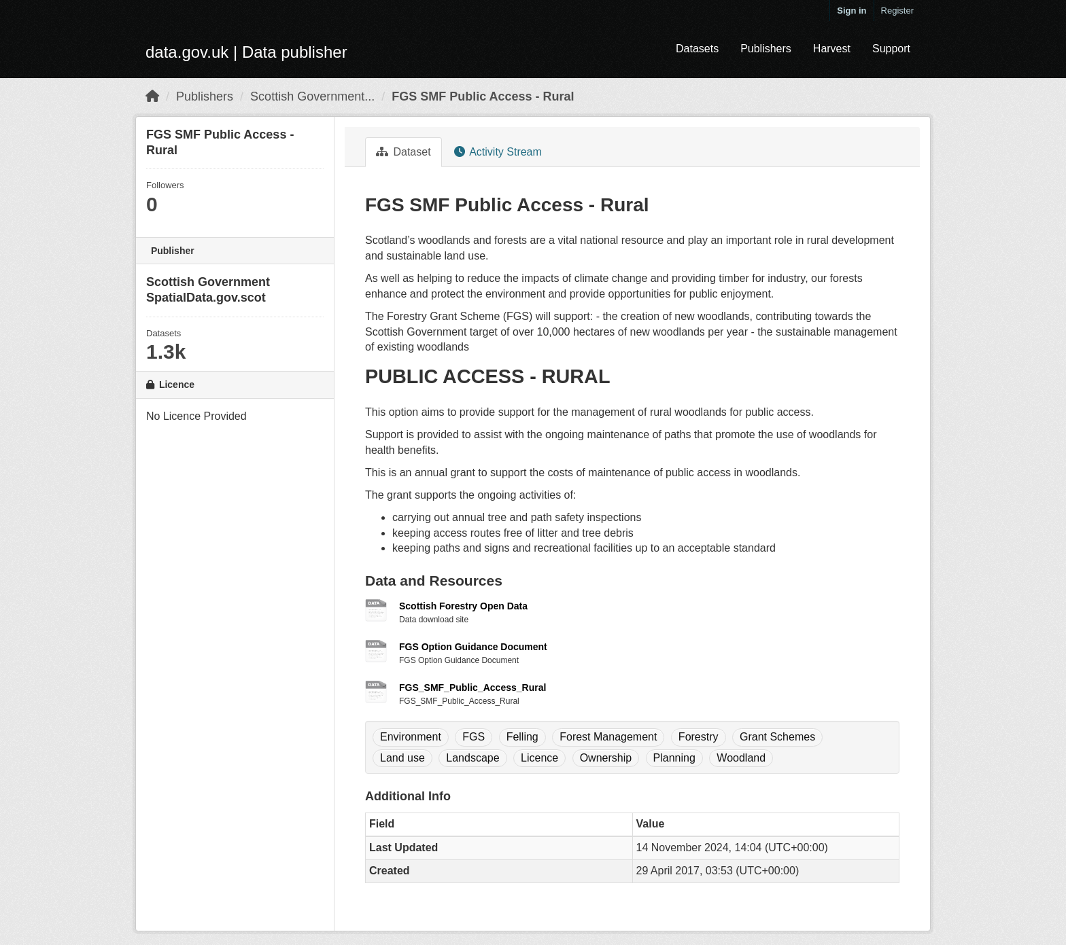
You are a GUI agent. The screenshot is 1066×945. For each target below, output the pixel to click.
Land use (402, 758)
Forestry (698, 737)
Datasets (697, 48)
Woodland (741, 758)
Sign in (851, 10)
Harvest (831, 48)
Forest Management (608, 737)
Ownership (606, 758)
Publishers (765, 48)
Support (891, 48)
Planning (674, 758)
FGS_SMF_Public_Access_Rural (472, 687)
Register (897, 10)
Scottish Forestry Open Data (463, 606)
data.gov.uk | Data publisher (246, 52)
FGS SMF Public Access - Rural (483, 96)
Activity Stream (498, 152)
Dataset (403, 152)
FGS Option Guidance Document (473, 646)
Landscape (472, 758)
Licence (539, 758)
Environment (410, 737)
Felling (522, 737)
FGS (473, 737)
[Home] (152, 96)
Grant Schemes (777, 737)
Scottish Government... (312, 96)
